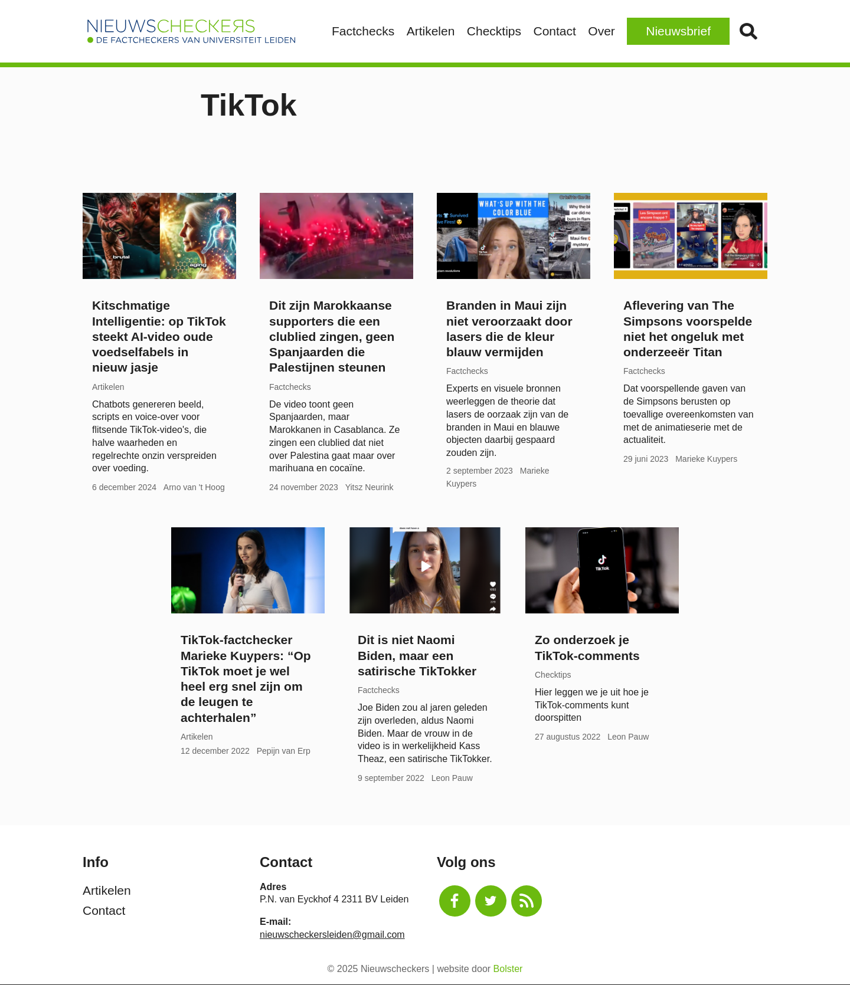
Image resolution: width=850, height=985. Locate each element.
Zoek (748, 31)
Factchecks (363, 31)
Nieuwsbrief (678, 31)
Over (601, 31)
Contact (554, 31)
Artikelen (431, 31)
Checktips (494, 31)
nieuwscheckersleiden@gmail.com (332, 935)
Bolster (508, 969)
